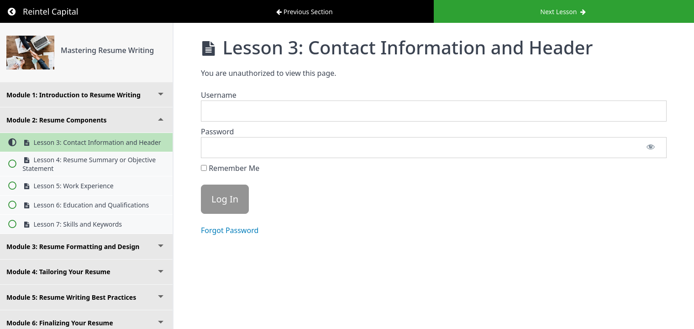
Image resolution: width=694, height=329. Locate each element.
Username (219, 95)
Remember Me (230, 168)
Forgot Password (229, 230)
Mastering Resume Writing (107, 50)
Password (217, 132)
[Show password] (651, 147)
